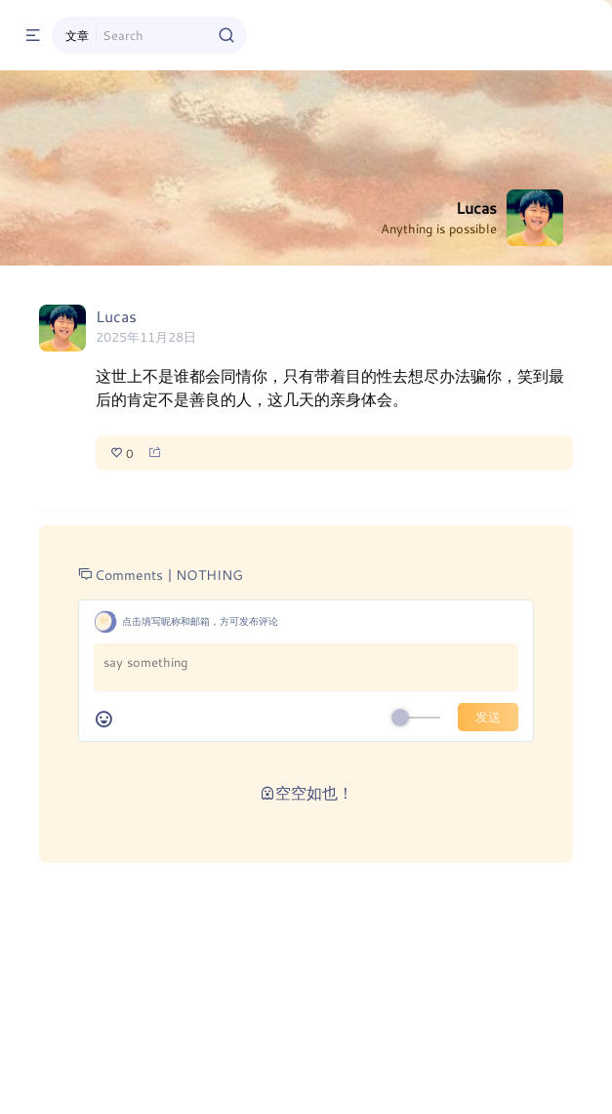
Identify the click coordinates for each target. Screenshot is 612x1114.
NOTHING (209, 574)
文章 (77, 35)
